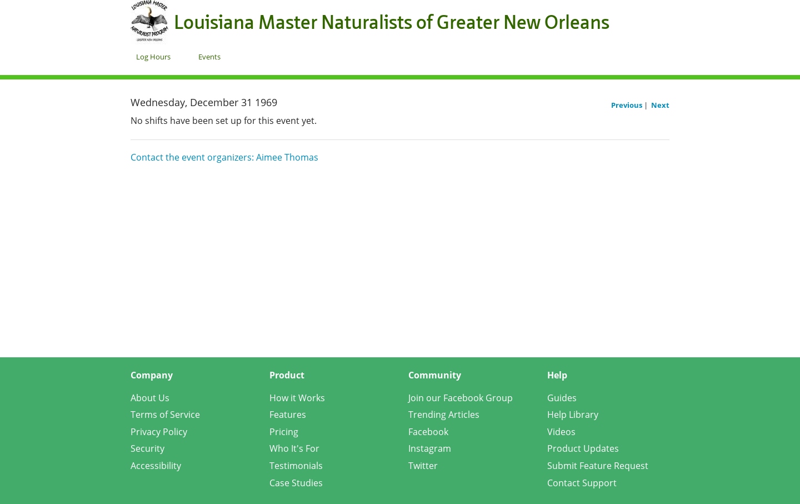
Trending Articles (443, 414)
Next (660, 105)
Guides (562, 398)
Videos (561, 432)
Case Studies (296, 483)
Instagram (429, 448)
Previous (627, 105)
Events (209, 57)
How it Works (297, 398)
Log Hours (153, 57)
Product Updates (583, 448)
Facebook (428, 432)
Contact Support (582, 483)
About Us (150, 398)
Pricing (283, 432)
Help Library (572, 414)
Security (147, 448)
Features (287, 414)
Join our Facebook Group (460, 398)
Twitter (423, 466)
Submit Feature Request (597, 466)
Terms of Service (165, 414)
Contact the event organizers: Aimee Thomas (224, 157)
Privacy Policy (159, 432)
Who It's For (294, 448)
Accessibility (156, 466)
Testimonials (296, 466)
